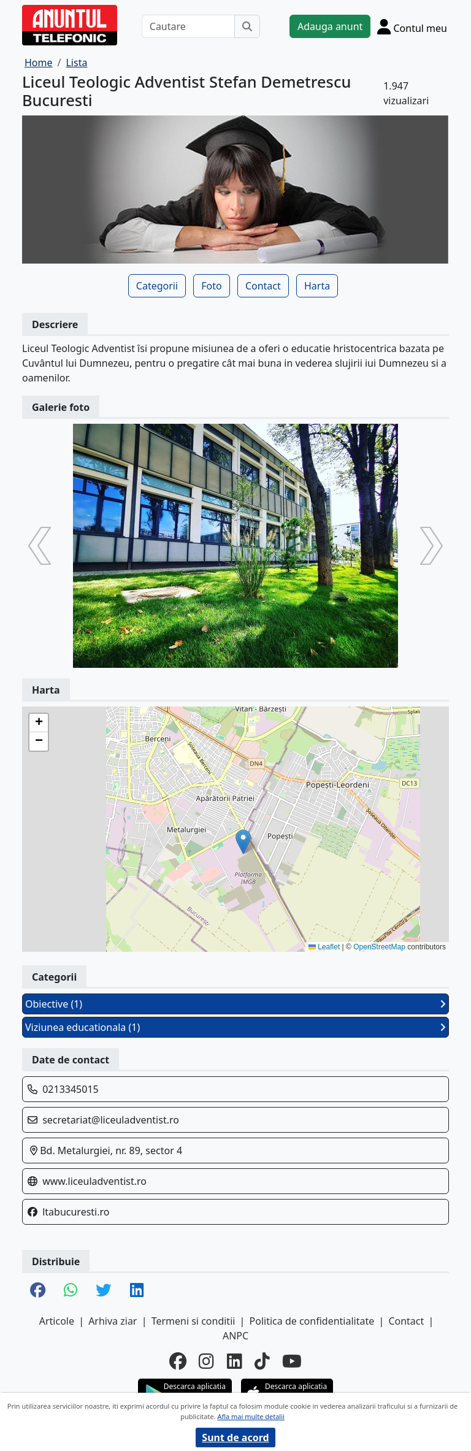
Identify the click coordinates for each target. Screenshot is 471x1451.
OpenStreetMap (379, 947)
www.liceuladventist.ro (94, 1181)
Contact (263, 286)
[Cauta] (247, 26)
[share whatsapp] (70, 1291)
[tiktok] (262, 1361)
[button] (243, 841)
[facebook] (177, 1361)
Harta (317, 286)
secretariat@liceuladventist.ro (110, 1120)
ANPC (235, 1335)
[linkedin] (234, 1361)
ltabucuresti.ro (75, 1212)
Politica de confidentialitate (312, 1321)
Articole (56, 1321)
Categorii (157, 286)
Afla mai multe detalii (250, 1416)
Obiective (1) (235, 1004)
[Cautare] (188, 26)
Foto (211, 286)
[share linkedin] (136, 1291)
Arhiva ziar (112, 1321)
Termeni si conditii (193, 1321)
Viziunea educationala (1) (235, 1027)
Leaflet (324, 947)
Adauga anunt (329, 26)
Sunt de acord (235, 1437)
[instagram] (206, 1361)
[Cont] (412, 26)
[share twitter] (103, 1291)
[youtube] (292, 1361)
